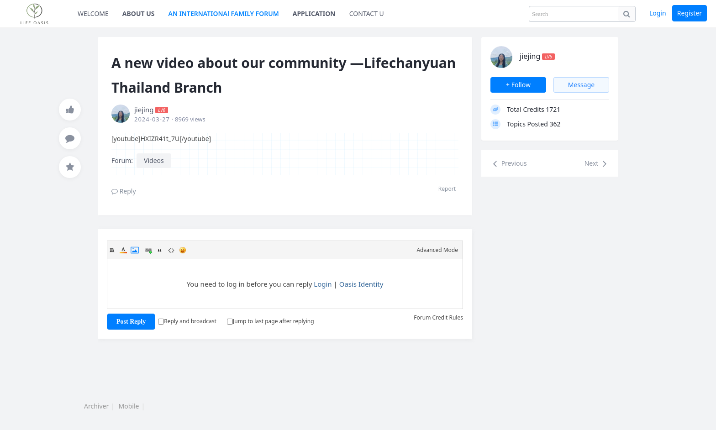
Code (171, 250)
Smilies (182, 250)
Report (447, 189)
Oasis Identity (361, 283)
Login (657, 13)
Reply (123, 191)
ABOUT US (138, 13)
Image (134, 250)
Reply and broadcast (187, 321)
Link (148, 250)
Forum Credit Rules (438, 317)
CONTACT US (368, 13)
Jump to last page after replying (270, 321)
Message (581, 84)
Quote (159, 250)
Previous (508, 163)
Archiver (96, 406)
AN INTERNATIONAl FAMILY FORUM (223, 13)
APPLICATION (314, 13)
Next (596, 163)
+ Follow (518, 84)
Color (123, 250)
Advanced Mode (437, 250)
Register (689, 13)
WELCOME (93, 13)
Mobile (129, 406)
